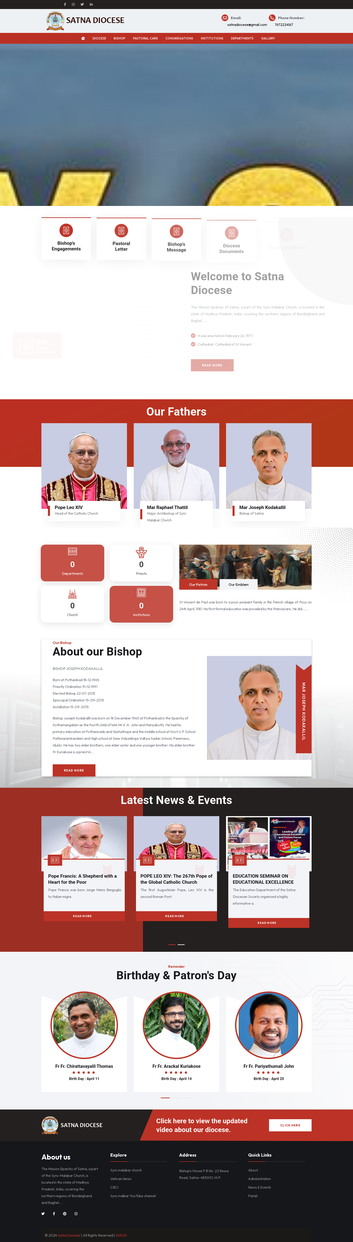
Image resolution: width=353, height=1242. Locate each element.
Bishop (119, 38)
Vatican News (120, 1178)
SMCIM (121, 1235)
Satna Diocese (69, 1235)
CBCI (114, 1187)
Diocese (99, 38)
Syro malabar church (126, 1170)
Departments (242, 38)
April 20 (277, 1079)
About (253, 1170)
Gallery (268, 38)
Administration (259, 1178)
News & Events (259, 1187)
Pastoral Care (145, 38)
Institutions (212, 38)
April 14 (185, 1079)
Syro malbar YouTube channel (133, 1196)
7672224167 (284, 24)
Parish (253, 1196)
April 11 (93, 1079)
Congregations (179, 38)
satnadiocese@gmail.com (247, 24)
